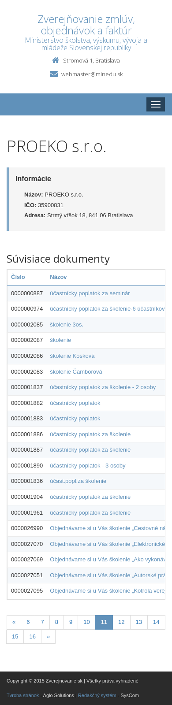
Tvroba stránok (23, 695)
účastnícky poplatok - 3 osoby (87, 465)
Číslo (18, 277)
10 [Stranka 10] (86, 622)
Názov (58, 277)
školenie (60, 340)
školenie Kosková (72, 355)
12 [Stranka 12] (121, 622)
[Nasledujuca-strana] (48, 637)
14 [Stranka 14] (156, 622)
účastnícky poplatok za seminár (90, 293)
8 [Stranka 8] (56, 622)
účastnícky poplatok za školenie (90, 434)
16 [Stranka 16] (32, 636)
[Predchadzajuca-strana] (14, 622)
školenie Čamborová (76, 371)
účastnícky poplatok (75, 403)
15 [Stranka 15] (15, 636)
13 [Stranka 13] (139, 622)
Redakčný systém (97, 695)
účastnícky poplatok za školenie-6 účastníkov (107, 308)
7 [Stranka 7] (42, 622)
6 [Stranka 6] (28, 622)
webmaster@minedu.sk (92, 74)
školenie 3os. (66, 324)
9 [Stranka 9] (70, 622)
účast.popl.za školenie (78, 481)
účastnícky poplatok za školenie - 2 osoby (103, 387)
